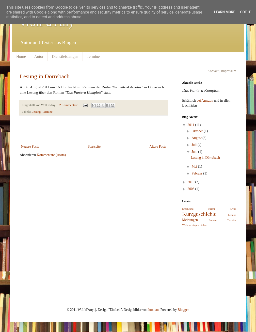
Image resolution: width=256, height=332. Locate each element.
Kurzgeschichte (199, 214)
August (197, 138)
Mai (195, 166)
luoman (153, 310)
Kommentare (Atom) (51, 155)
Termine (93, 56)
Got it (245, 12)
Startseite (94, 146)
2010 (191, 182)
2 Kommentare (68, 105)
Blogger (183, 310)
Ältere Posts (157, 146)
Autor (38, 56)
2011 (191, 125)
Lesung (36, 111)
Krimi (211, 208)
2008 (191, 189)
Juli (194, 145)
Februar (197, 173)
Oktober (198, 131)
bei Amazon (205, 100)
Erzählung (187, 208)
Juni (195, 152)
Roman (213, 220)
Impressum (228, 71)
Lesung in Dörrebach (45, 76)
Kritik (233, 208)
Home (21, 56)
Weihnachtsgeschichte (194, 224)
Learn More (224, 12)
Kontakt (213, 71)
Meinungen (190, 220)
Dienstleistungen (65, 56)
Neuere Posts (30, 146)
